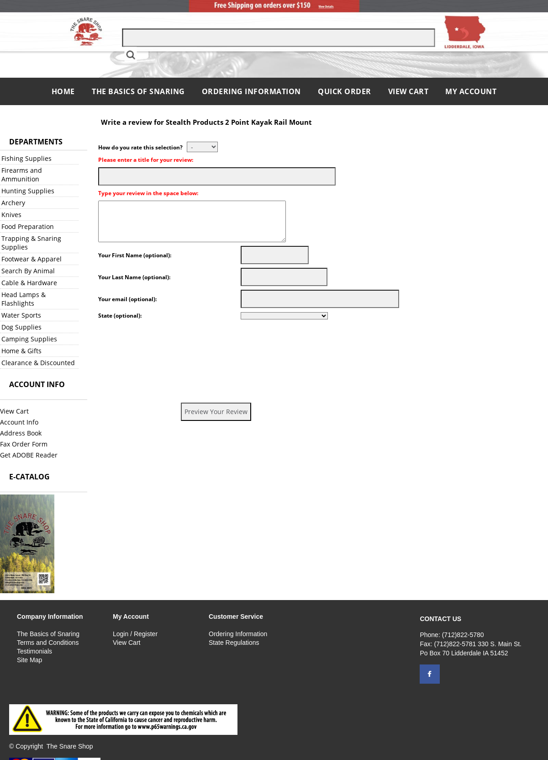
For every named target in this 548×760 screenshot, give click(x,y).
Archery (13, 202)
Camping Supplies (29, 339)
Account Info (19, 422)
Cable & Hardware (29, 282)
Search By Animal (28, 270)
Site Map (29, 660)
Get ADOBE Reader (29, 455)
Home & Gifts (21, 350)
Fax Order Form (23, 444)
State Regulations (234, 642)
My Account (470, 91)
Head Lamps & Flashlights (23, 299)
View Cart (408, 91)
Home (64, 91)
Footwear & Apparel (31, 259)
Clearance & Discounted (38, 362)
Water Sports (21, 315)
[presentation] (167, 341)
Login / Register (135, 634)
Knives (11, 214)
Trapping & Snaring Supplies (31, 242)
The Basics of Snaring (138, 91)
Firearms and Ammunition (21, 174)
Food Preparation (27, 226)
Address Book (21, 433)
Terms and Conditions (48, 642)
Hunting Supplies (27, 190)
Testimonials (34, 651)
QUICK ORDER (344, 91)
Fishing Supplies (26, 158)
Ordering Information (252, 91)
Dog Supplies (21, 327)
